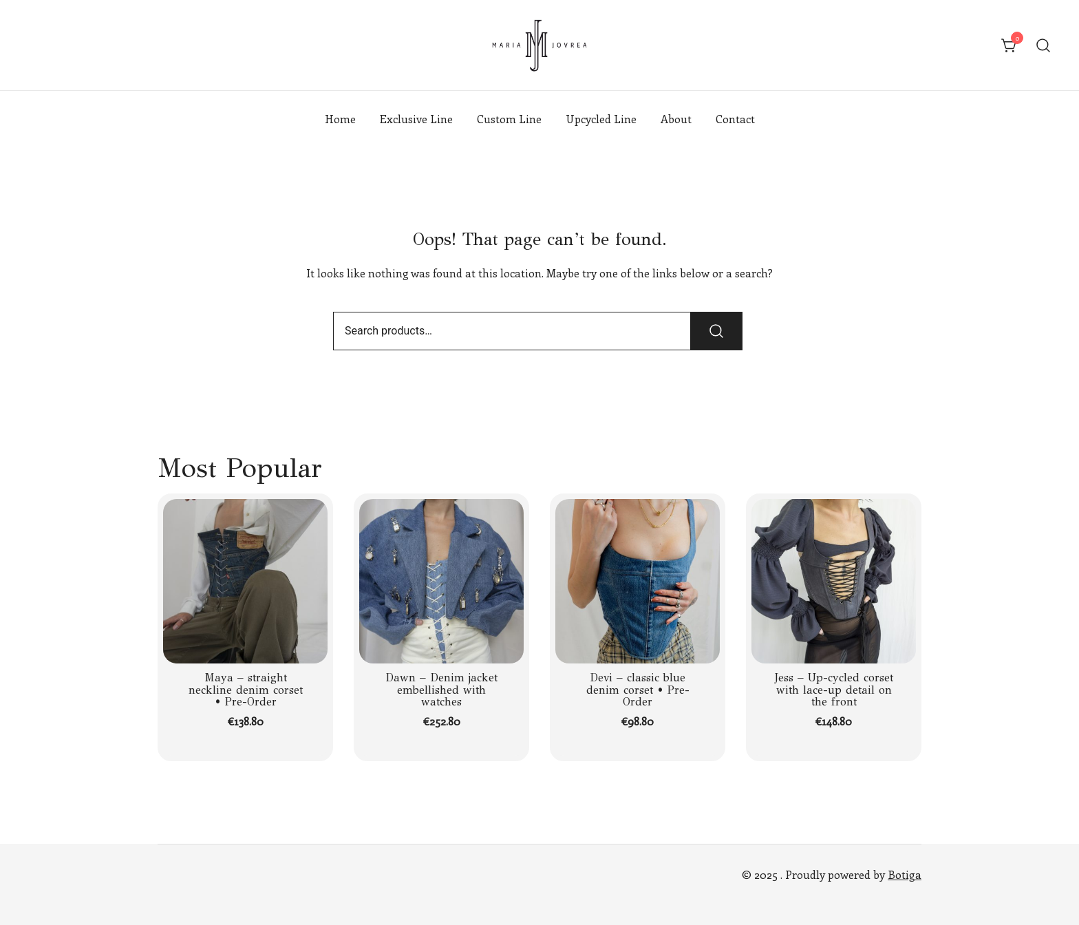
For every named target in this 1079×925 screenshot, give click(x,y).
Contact (735, 118)
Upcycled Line (601, 118)
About (676, 118)
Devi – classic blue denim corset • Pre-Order (638, 689)
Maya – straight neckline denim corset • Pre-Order (246, 689)
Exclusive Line (416, 118)
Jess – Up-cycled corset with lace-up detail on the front (833, 689)
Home (340, 118)
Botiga (904, 874)
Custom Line (509, 118)
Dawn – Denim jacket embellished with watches (441, 689)
